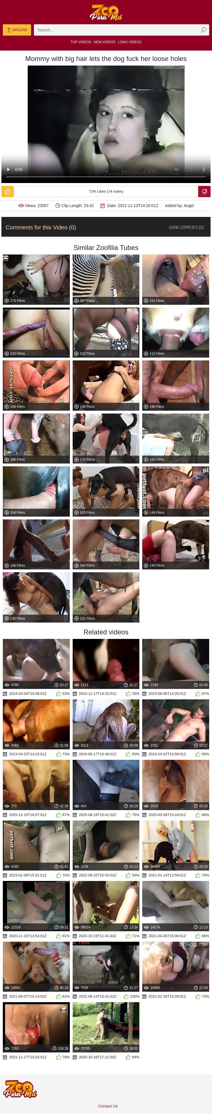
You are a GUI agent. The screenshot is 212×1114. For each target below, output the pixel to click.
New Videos (105, 42)
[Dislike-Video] (204, 191)
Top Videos (81, 42)
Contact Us (108, 1106)
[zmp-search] (121, 30)
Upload (17, 30)
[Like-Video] (7, 191)
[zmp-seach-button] (203, 30)
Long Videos (130, 42)
